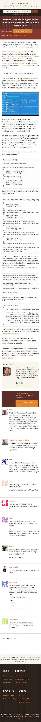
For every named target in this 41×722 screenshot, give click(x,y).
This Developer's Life (22, 679)
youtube (25, 6)
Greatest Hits (7, 679)
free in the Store (13, 81)
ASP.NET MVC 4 (24, 699)
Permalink (23, 395)
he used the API (14, 140)
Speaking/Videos (9, 696)
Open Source (21, 35)
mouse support (14, 422)
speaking (34, 6)
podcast (18, 6)
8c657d (31, 716)
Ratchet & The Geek (21, 682)
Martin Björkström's (17, 63)
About (18, 386)
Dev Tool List (7, 682)
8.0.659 (20, 718)
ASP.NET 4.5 (23, 696)
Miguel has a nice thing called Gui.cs (16, 51)
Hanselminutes (20, 676)
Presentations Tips (9, 699)
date (27, 14)
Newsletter (25, 386)
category (21, 14)
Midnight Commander (10, 333)
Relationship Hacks (25, 702)
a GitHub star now (30, 65)
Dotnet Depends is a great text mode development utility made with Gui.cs (20, 22)
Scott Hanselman (20, 3)
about (6, 6)
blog (12, 6)
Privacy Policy (7, 676)
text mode (6, 343)
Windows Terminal (30, 78)
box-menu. (25, 588)
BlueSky (26, 393)
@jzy (32, 714)
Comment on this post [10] (22, 31)
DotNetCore (12, 35)
